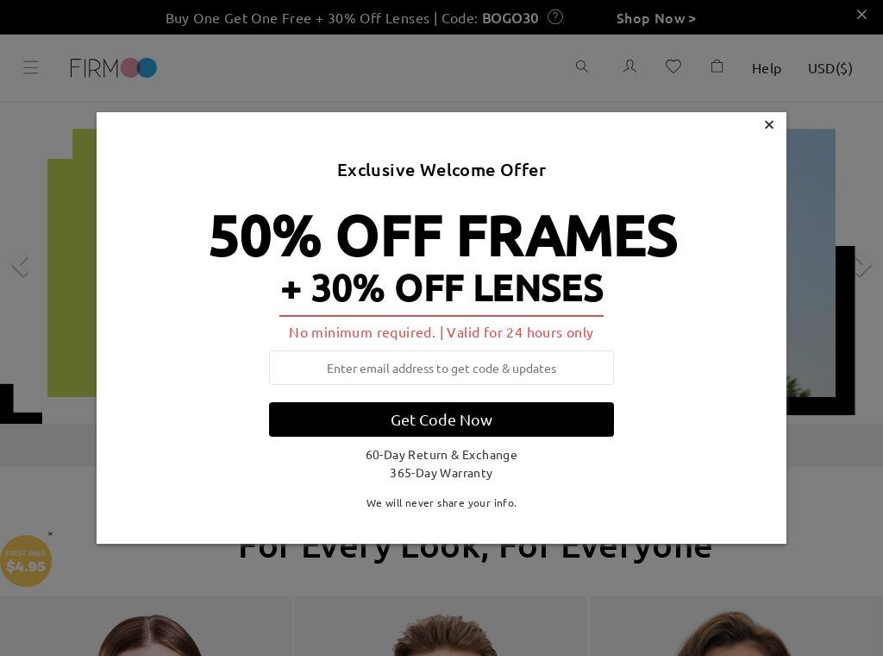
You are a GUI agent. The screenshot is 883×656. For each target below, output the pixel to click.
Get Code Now (441, 419)
